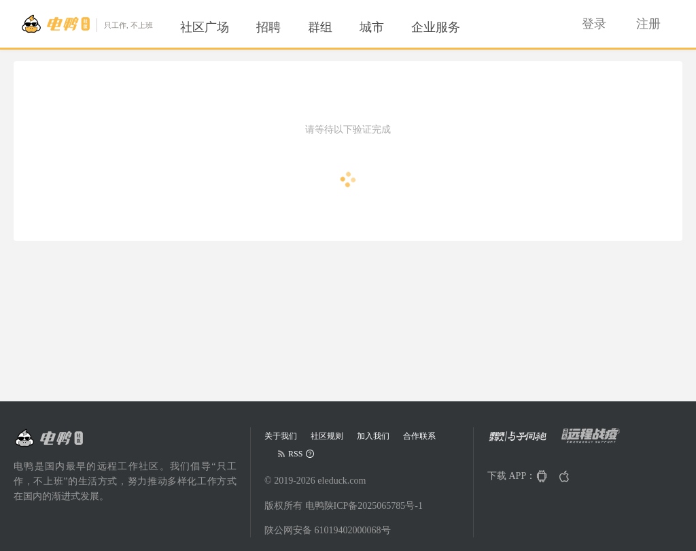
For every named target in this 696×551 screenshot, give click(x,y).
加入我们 (373, 436)
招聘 (268, 27)
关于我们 (280, 436)
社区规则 (327, 436)
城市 (372, 27)
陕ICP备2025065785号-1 (373, 506)
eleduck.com (341, 480)
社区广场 (204, 27)
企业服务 (435, 27)
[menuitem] (204, 27)
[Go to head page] (86, 24)
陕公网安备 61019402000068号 (327, 530)
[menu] (336, 27)
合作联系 (419, 436)
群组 (320, 27)
